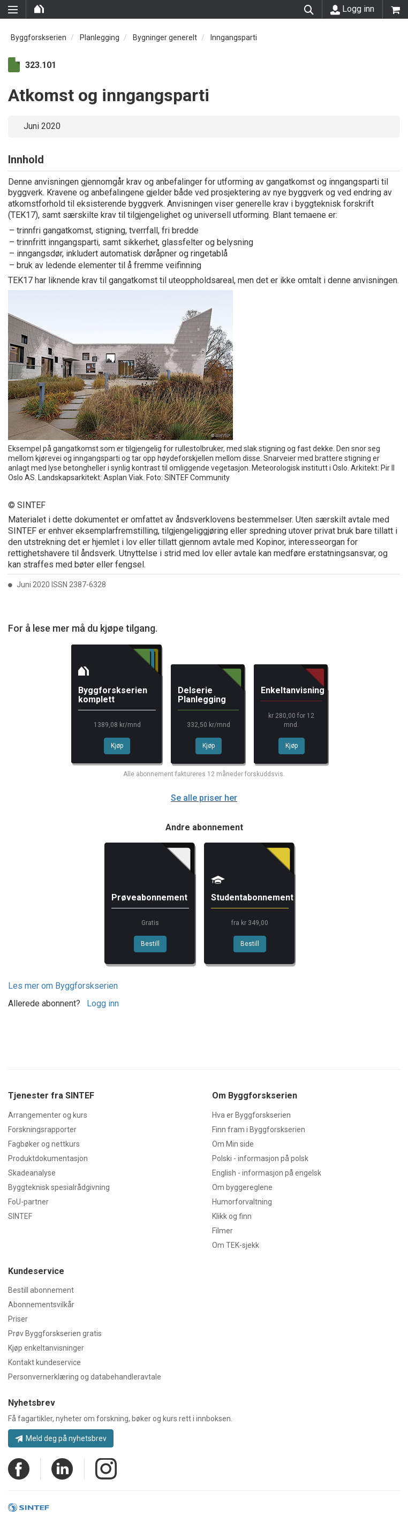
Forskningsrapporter (42, 1129)
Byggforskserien (38, 37)
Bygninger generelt (165, 37)
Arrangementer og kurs (47, 1115)
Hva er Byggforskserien (251, 1115)
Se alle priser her (204, 798)
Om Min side (233, 1144)
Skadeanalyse (32, 1173)
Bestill (150, 944)
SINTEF (20, 1216)
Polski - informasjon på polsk (260, 1158)
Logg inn (352, 9)
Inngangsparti (233, 37)
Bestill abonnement (41, 1290)
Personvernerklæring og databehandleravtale (84, 1377)
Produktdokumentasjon (48, 1158)
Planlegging (99, 37)
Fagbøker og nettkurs (44, 1144)
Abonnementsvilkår (41, 1304)
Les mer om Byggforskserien (63, 986)
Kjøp (117, 745)
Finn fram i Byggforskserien (258, 1129)
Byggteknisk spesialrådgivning (59, 1187)
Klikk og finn (232, 1216)
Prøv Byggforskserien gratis (55, 1333)
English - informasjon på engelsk (266, 1173)
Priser (18, 1319)
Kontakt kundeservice (44, 1362)
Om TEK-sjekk (235, 1245)
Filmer (222, 1230)
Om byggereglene (242, 1187)
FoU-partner (28, 1201)
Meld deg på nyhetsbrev (61, 1438)
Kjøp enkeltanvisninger (46, 1348)
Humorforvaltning (242, 1201)
